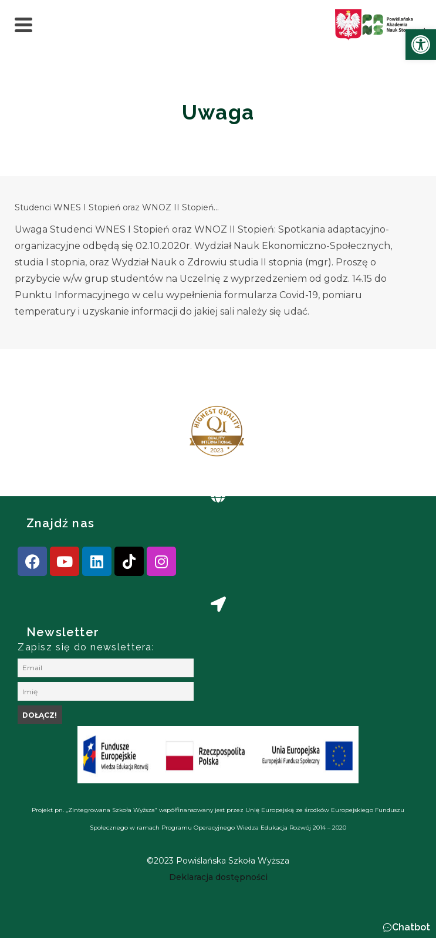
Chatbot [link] (411, 927)
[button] (406, 927)
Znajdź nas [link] (60, 523)
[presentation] (46, 436)
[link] (420, 44)
